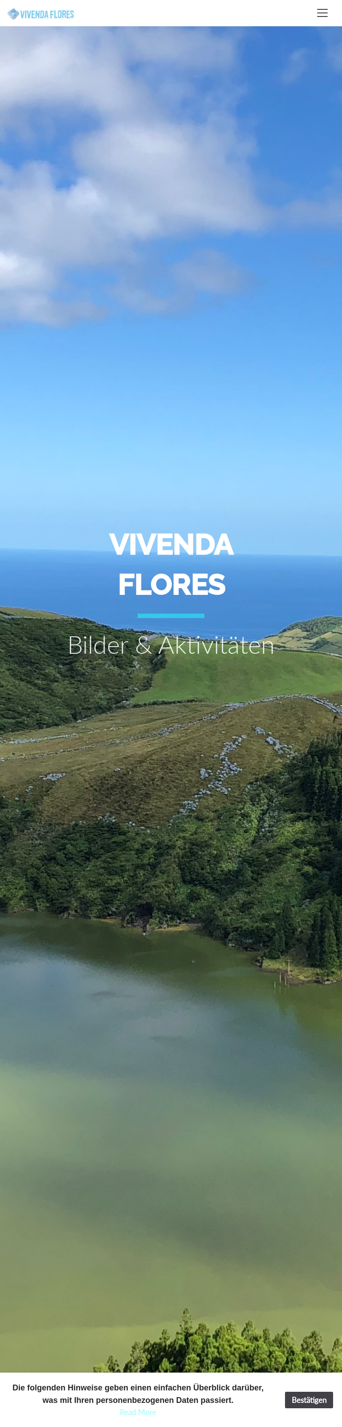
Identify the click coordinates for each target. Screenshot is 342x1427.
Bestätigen (309, 1400)
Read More (138, 1412)
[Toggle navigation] (322, 13)
